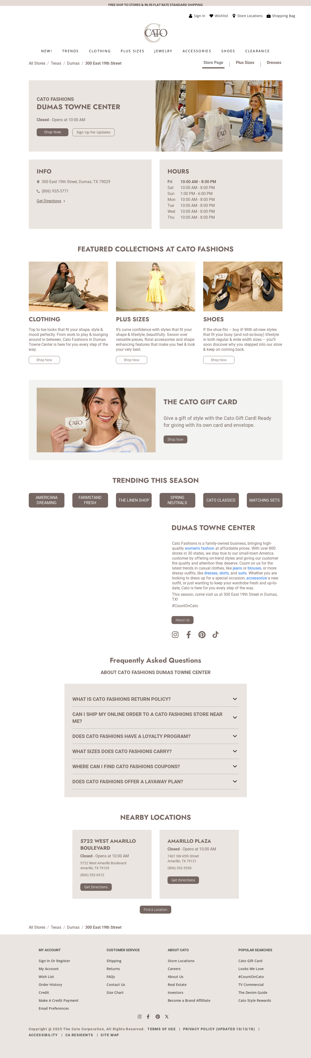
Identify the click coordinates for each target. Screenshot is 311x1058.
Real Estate (177, 984)
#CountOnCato (251, 976)
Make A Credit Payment (59, 1000)
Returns (113, 968)
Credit (44, 992)
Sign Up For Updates (94, 132)
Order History (50, 984)
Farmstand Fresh (90, 500)
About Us (182, 620)
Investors (175, 992)
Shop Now (52, 132)
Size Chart (115, 992)
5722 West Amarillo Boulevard (108, 845)
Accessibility (43, 1035)
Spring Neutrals (177, 500)
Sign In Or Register (54, 960)
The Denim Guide (252, 992)
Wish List (46, 976)
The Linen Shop (133, 500)
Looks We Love (251, 968)
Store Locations (181, 960)
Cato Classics (220, 500)
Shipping (114, 960)
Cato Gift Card (250, 960)
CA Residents (79, 1035)
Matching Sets (264, 500)
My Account (49, 968)
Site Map (110, 1035)
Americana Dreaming (46, 500)
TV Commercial (251, 984)
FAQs (111, 976)
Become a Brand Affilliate (189, 1000)
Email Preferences (54, 1008)
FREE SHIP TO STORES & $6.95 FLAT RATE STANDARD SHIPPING (155, 4)
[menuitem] (46, 50)
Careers (174, 968)
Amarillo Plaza (189, 841)
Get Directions (51, 201)
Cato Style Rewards (254, 1000)
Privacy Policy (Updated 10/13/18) (219, 1029)
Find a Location (155, 910)
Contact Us (116, 984)
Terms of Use (161, 1029)
